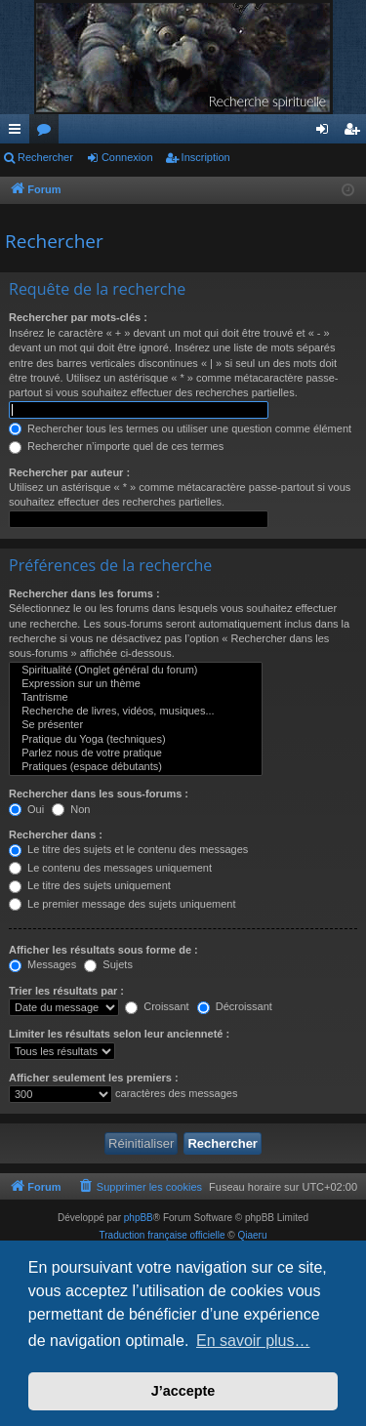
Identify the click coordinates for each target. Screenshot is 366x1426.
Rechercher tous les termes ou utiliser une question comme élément (180, 428)
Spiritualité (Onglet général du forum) (136, 670)
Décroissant (234, 1006)
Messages (42, 964)
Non (71, 809)
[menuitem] (140, 1187)
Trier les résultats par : (66, 991)
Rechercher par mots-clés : (78, 317)
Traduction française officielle (162, 1235)
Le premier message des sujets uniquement (122, 904)
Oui (26, 809)
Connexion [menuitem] (326, 132)
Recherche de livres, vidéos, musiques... (136, 711)
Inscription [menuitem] (356, 132)
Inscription (206, 157)
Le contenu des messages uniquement (110, 868)
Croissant (157, 1006)
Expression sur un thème (136, 684)
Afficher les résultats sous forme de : (103, 950)
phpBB (138, 1217)
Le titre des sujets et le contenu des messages (128, 849)
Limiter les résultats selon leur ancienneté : (119, 1033)
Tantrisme (136, 698)
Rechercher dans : (55, 834)
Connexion (127, 157)
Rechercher (45, 157)
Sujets (108, 964)
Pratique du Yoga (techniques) (136, 740)
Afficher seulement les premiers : (94, 1077)
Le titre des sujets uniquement (90, 885)
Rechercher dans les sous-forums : (98, 793)
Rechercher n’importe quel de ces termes (116, 446)
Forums (48, 132)
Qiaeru (251, 1235)
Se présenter (136, 725)
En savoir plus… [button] (253, 1340)
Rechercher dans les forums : (84, 593)
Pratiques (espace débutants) (136, 767)
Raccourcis (18, 132)
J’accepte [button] (183, 1391)
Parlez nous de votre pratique (136, 753)
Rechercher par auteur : (69, 472)
